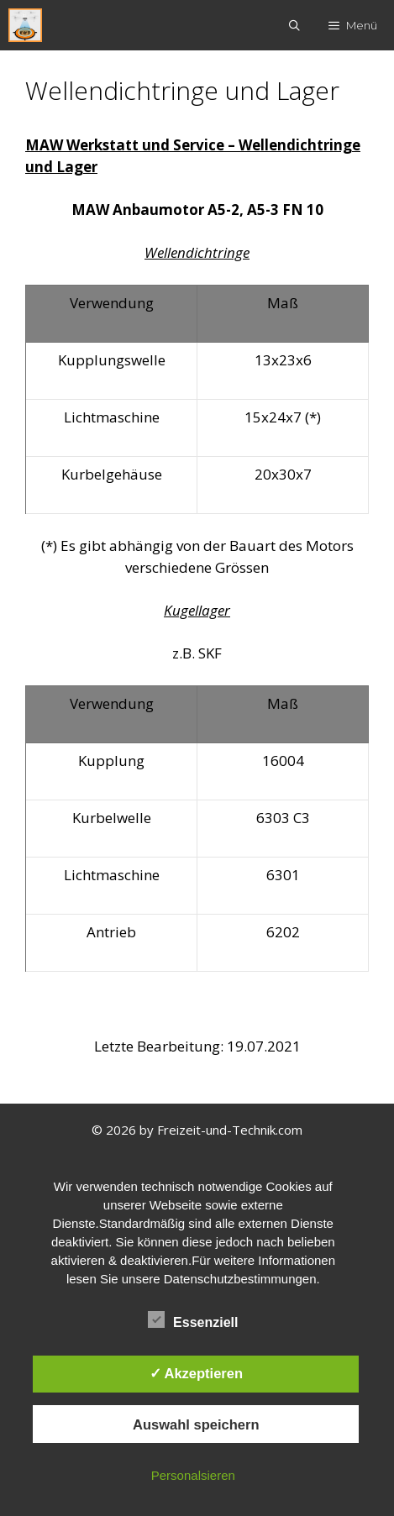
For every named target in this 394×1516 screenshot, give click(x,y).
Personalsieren (193, 1475)
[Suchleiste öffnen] (295, 25)
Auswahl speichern (196, 1424)
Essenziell (193, 1319)
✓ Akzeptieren (197, 1373)
